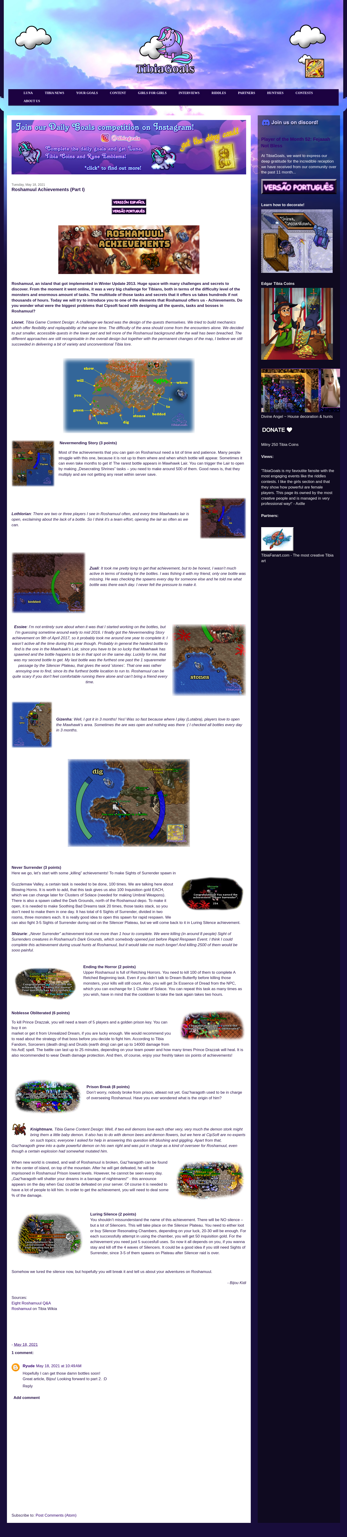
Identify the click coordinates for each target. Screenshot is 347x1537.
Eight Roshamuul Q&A (31, 1303)
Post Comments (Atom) (56, 1515)
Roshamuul (21, 1309)
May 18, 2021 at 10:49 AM (58, 1366)
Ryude (29, 1366)
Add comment (27, 1397)
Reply (28, 1386)
